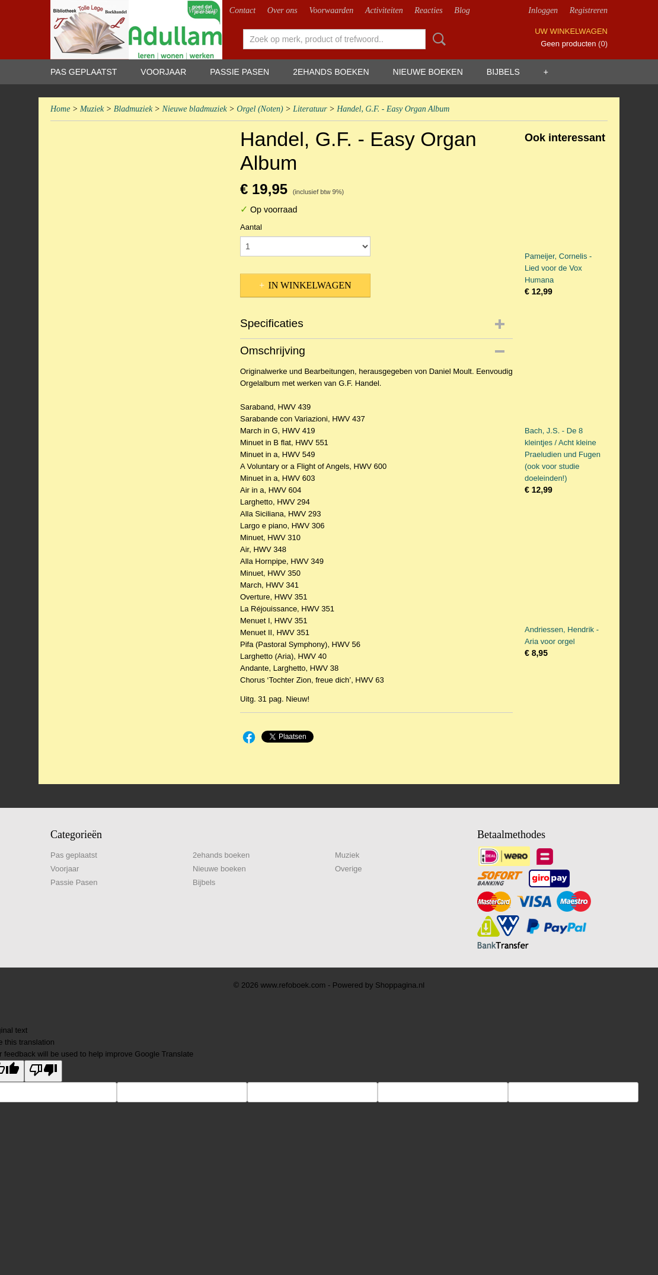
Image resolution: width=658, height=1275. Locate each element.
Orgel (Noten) (260, 108)
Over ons (282, 10)
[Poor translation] (43, 1071)
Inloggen (543, 10)
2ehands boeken (331, 72)
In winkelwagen (309, 285)
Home (60, 108)
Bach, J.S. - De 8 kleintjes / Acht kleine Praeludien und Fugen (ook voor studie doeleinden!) (562, 454)
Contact (242, 10)
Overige (348, 868)
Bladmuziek (133, 108)
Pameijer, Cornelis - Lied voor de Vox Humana (558, 268)
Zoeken (437, 39)
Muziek (92, 108)
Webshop (203, 10)
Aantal (251, 227)
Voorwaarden (331, 10)
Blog (461, 10)
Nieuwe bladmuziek (194, 108)
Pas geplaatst (83, 72)
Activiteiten (384, 10)
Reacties (428, 10)
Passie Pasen (239, 72)
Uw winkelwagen (571, 31)
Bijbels (503, 72)
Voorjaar (163, 72)
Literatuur (310, 108)
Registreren (589, 10)
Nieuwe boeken (428, 72)
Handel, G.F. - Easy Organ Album (393, 108)
